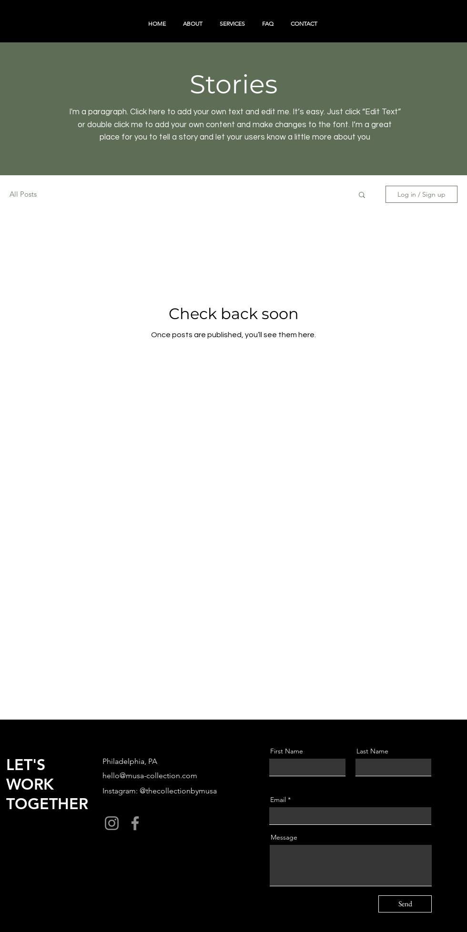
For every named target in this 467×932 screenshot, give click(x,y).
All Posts (23, 194)
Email (278, 799)
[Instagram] (111, 823)
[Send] (405, 903)
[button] (361, 195)
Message (284, 837)
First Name (286, 751)
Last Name (372, 751)
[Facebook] (135, 823)
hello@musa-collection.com (149, 775)
